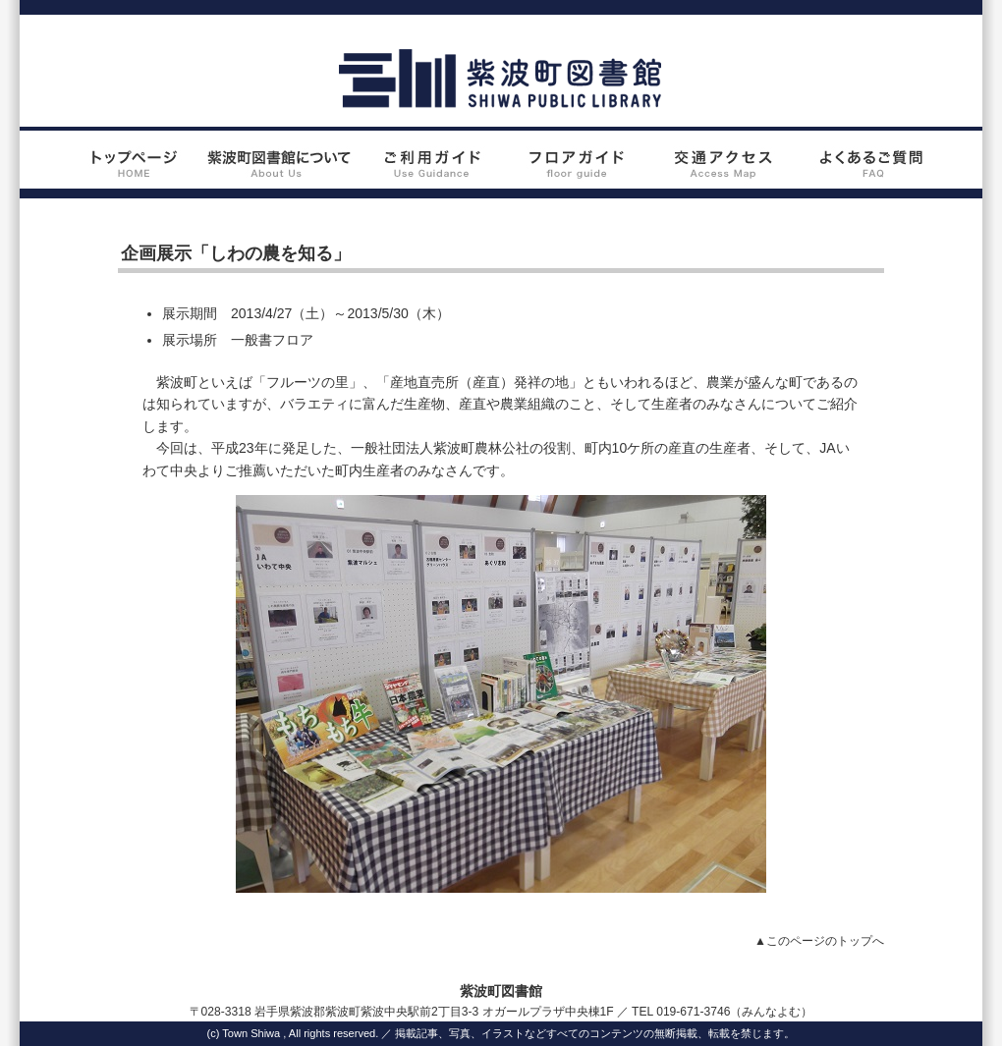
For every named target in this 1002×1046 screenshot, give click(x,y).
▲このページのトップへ (819, 941)
